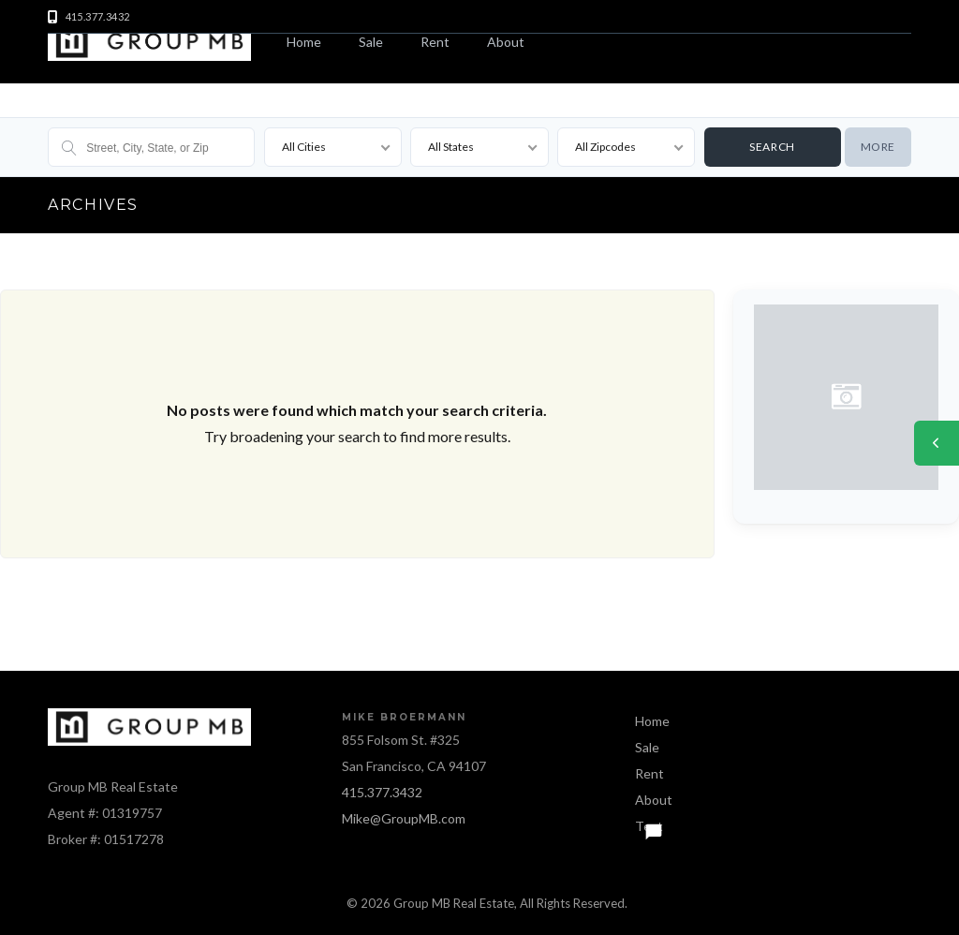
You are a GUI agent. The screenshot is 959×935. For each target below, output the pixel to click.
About (505, 42)
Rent (435, 42)
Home (304, 42)
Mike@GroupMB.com (403, 818)
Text (649, 826)
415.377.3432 (382, 792)
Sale (371, 42)
